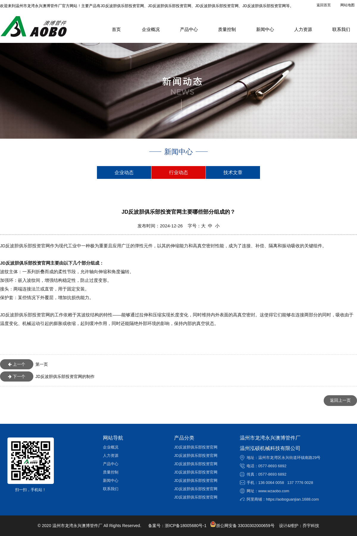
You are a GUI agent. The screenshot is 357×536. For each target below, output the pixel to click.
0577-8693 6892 (272, 466)
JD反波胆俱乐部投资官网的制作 (47, 376)
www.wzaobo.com (273, 491)
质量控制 (227, 29)
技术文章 (232, 172)
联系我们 (341, 29)
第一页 (24, 364)
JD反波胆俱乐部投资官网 (195, 447)
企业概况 (151, 29)
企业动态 (124, 172)
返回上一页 (340, 400)
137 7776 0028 (300, 482)
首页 (116, 29)
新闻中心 (265, 29)
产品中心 (189, 29)
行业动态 (178, 172)
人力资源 (303, 29)
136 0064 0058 (271, 482)
